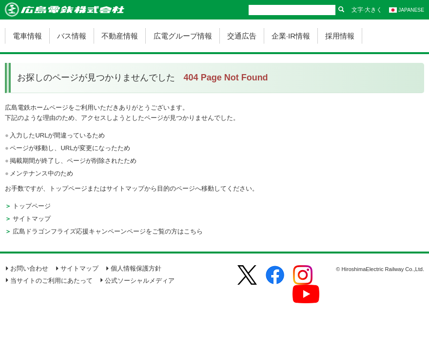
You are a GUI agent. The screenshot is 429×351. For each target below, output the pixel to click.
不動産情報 (119, 36)
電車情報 (27, 36)
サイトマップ (32, 218)
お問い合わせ (26, 268)
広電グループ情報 (183, 36)
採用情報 (339, 36)
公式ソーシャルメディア (137, 280)
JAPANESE (406, 10)
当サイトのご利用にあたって (49, 280)
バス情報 (71, 36)
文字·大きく (366, 9)
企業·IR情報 (291, 36)
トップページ (32, 206)
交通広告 (241, 36)
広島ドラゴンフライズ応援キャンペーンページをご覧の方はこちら (108, 231)
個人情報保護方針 (133, 268)
